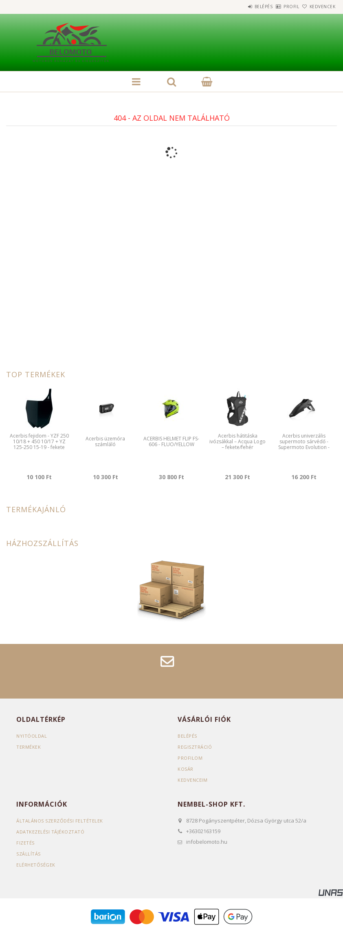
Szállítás (28, 854)
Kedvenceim (192, 780)
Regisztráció (195, 747)
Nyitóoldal (31, 736)
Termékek (28, 747)
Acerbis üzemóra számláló (105, 441)
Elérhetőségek (35, 865)
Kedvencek (318, 6)
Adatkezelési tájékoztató (50, 832)
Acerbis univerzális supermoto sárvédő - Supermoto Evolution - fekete (304, 444)
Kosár (185, 769)
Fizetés (25, 843)
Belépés (241, 6)
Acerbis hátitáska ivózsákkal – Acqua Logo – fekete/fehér (237, 441)
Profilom (190, 758)
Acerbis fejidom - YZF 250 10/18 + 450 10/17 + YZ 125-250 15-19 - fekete (39, 441)
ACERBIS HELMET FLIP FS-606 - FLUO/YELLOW (171, 441)
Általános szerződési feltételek (59, 821)
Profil (278, 6)
